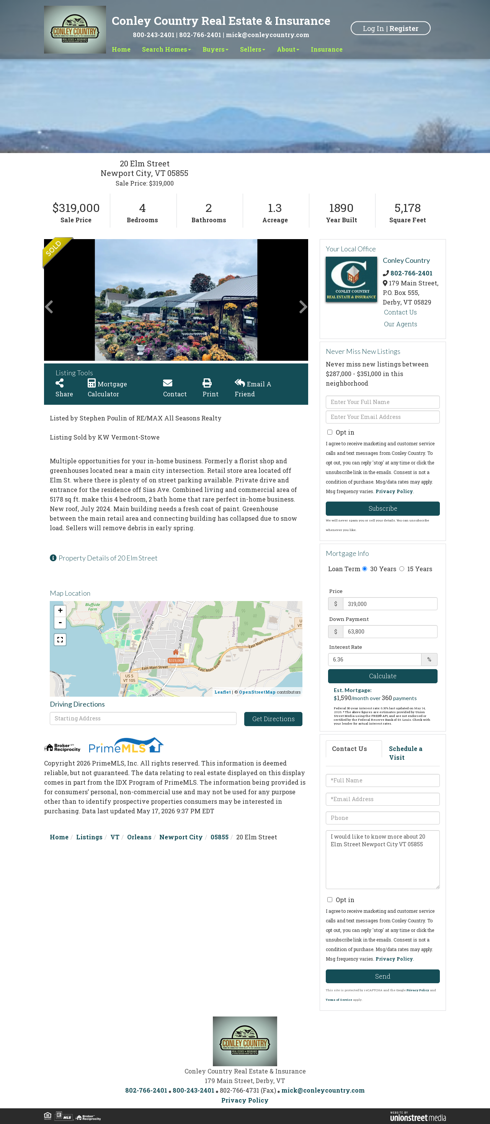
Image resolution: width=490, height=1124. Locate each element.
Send (382, 976)
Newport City (181, 837)
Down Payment (349, 619)
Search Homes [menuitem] (166, 49)
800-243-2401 (154, 35)
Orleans (139, 837)
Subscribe (383, 508)
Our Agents (400, 324)
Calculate (383, 676)
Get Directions (273, 719)
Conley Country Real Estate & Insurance (221, 20)
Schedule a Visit (406, 752)
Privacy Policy (394, 491)
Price (336, 591)
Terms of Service (339, 1000)
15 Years (415, 569)
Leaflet (222, 692)
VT (114, 837)
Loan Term (344, 569)
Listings (89, 837)
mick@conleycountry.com (267, 35)
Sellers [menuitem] (252, 49)
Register (403, 28)
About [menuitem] (288, 49)
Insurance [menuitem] (327, 49)
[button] (72, 300)
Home (59, 837)
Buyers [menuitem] (216, 49)
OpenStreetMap (257, 692)
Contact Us (400, 312)
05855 (220, 837)
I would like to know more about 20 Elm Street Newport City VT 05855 (383, 859)
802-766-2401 (200, 35)
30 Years (379, 569)
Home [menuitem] (121, 49)
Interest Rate (345, 646)
